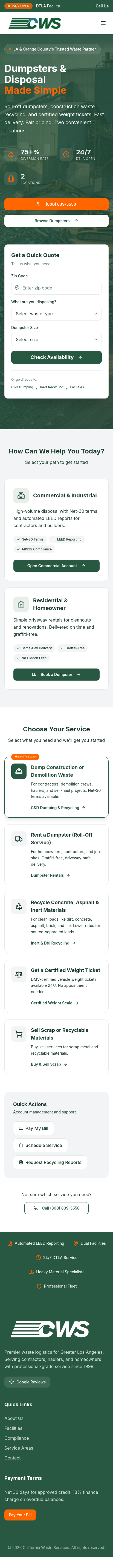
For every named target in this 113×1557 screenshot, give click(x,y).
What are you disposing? (33, 301)
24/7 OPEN (18, 6)
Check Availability (57, 357)
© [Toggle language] (9, 1547)
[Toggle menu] (103, 23)
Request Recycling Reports (50, 1162)
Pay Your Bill (20, 1515)
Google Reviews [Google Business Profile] (27, 1382)
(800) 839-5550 (56, 204)
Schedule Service (40, 1145)
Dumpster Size (24, 327)
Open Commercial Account (56, 565)
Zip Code (19, 276)
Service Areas (18, 1448)
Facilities (77, 387)
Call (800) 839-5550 (56, 1208)
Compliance (16, 1438)
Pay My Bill (33, 1128)
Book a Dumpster (56, 674)
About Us (14, 1418)
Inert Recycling (51, 387)
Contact (12, 1458)
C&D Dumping (22, 387)
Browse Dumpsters (56, 220)
